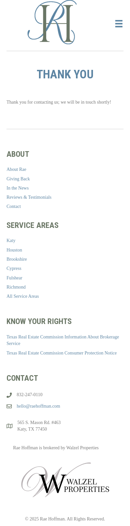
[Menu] (119, 23)
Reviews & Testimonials (29, 197)
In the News (18, 188)
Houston (14, 250)
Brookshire (17, 259)
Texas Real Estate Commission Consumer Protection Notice (62, 353)
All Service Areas (23, 296)
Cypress (14, 268)
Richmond (16, 287)
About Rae (16, 169)
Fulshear (14, 277)
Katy (11, 240)
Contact (14, 206)
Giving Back (18, 178)
